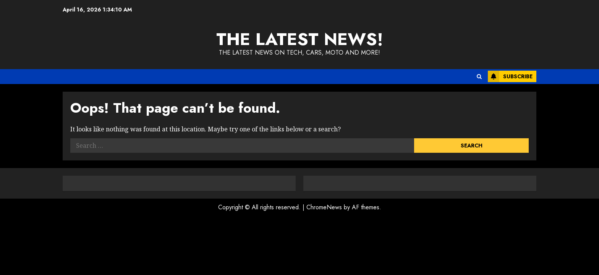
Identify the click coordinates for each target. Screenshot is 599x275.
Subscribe (510, 76)
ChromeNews (324, 207)
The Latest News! (299, 39)
